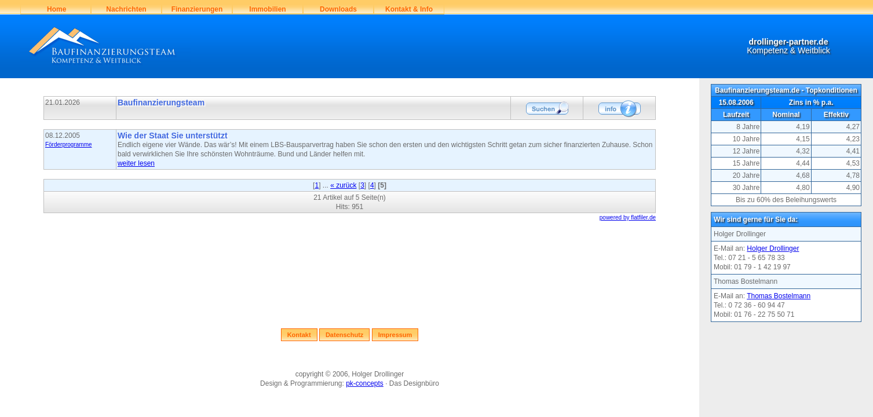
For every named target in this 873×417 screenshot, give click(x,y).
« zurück (343, 185)
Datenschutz (344, 334)
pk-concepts (364, 383)
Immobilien (267, 9)
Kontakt (299, 334)
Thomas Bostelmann (778, 296)
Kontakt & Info (409, 9)
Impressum (395, 334)
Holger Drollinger (773, 248)
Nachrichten (126, 9)
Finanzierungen (197, 9)
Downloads (338, 9)
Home (56, 9)
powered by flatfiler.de (628, 217)
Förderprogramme (68, 144)
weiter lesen (136, 163)
